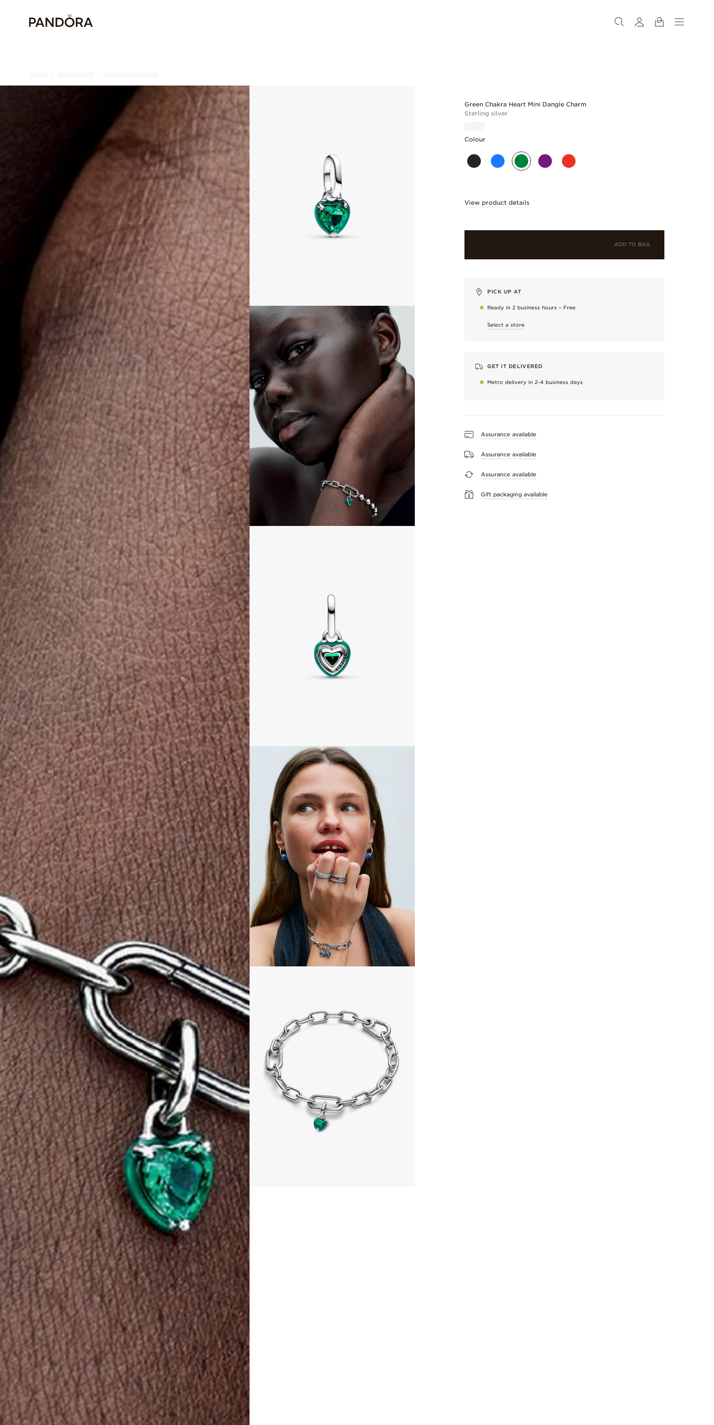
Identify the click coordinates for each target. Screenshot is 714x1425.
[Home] (61, 22)
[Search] (619, 22)
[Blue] (497, 161)
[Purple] (545, 161)
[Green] (521, 161)
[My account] (639, 22)
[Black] (474, 161)
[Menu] (679, 22)
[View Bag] (659, 22)
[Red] (568, 161)
